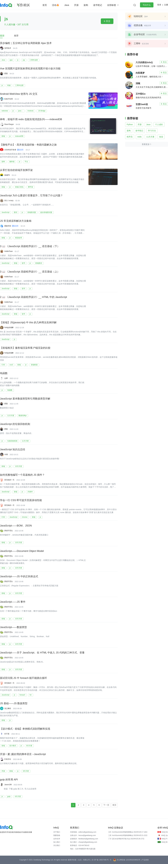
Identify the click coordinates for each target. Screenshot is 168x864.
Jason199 (8, 785)
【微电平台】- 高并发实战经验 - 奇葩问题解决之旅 (28, 144)
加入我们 (56, 842)
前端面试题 (31, 212)
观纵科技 (7, 226)
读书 (23, 263)
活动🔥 (55, 5)
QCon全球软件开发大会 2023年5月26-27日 (128, 839)
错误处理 (18, 238)
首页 (44, 5)
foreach (22, 695)
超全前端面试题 (46, 212)
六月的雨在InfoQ (144, 62)
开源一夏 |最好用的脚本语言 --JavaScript (23, 754)
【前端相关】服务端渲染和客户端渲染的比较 (25, 347)
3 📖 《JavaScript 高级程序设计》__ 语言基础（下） (30, 246)
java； (20, 111)
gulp (9, 796)
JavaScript (5, 212)
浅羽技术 (7, 48)
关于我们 (56, 832)
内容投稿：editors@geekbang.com (83, 832)
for (31, 695)
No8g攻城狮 (8, 327)
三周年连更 (33, 60)
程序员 (130, 137)
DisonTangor (9, 124)
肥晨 (6, 74)
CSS (3, 365)
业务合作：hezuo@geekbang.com (83, 835)
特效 (9, 85)
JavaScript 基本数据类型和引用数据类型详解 (25, 398)
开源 (76, 5)
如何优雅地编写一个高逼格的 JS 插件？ (22, 474)
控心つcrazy (8, 200)
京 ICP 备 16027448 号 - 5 (101, 860)
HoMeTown (8, 251)
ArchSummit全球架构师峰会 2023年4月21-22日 (129, 835)
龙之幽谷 (7, 708)
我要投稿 (56, 835)
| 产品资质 (145, 860)
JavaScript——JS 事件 (12, 601)
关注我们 (56, 845)
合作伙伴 (56, 839)
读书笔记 (97, 5)
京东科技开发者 (10, 150)
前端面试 (38, 263)
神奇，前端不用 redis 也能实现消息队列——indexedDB (31, 119)
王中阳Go (140, 94)
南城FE (7, 175)
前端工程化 (19, 187)
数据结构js (23, 416)
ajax (11, 60)
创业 (161, 137)
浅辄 (138, 83)
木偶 (6, 454)
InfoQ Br (164, 842)
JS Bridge (41, 111)
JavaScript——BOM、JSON (16, 525)
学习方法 (152, 130)
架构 (86, 5)
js (17, 60)
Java (66, 5)
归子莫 (6, 734)
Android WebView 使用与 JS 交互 (19, 94)
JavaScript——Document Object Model (22, 551)
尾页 (114, 805)
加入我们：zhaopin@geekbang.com (83, 842)
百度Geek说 (142, 104)
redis (139, 137)
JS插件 (30, 492)
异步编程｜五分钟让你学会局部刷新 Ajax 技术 (26, 43)
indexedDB (19, 136)
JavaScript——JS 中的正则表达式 (19, 576)
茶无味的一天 (9, 480)
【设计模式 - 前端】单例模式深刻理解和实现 (25, 728)
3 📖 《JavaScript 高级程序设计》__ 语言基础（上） (30, 271)
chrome (24, 517)
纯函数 (4, 373)
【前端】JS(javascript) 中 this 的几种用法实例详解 (28, 322)
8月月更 (29, 746)
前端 (3, 136)
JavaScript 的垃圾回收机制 (15, 424)
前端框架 (34, 365)
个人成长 (159, 124)
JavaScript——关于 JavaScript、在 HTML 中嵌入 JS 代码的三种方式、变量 (42, 652)
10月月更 (18, 466)
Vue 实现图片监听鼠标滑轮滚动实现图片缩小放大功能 (30, 68)
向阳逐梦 (140, 73)
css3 (11, 365)
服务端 (11, 162)
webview (5, 111)
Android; (30, 111)
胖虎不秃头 (8, 531)
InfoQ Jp (164, 835)
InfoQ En (164, 832)
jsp (24, 60)
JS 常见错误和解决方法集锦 (15, 220)
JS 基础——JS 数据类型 (13, 703)
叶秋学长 (7, 759)
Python (130, 124)
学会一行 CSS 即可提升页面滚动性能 (21, 500)
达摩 (6, 378)
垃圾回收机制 (12, 441)
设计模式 (12, 746)
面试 (15, 212)
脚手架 (30, 187)
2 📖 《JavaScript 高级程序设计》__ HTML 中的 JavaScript (33, 297)
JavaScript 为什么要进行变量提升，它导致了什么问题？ (31, 195)
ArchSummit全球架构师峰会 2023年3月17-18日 (129, 832)
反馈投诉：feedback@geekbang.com (84, 839)
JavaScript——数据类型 (13, 627)
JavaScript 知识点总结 (12, 449)
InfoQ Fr (164, 839)
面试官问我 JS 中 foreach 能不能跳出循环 (23, 678)
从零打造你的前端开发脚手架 (16, 170)
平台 (26, 162)
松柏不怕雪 (8, 99)
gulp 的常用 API (9, 779)
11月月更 (10, 416)
